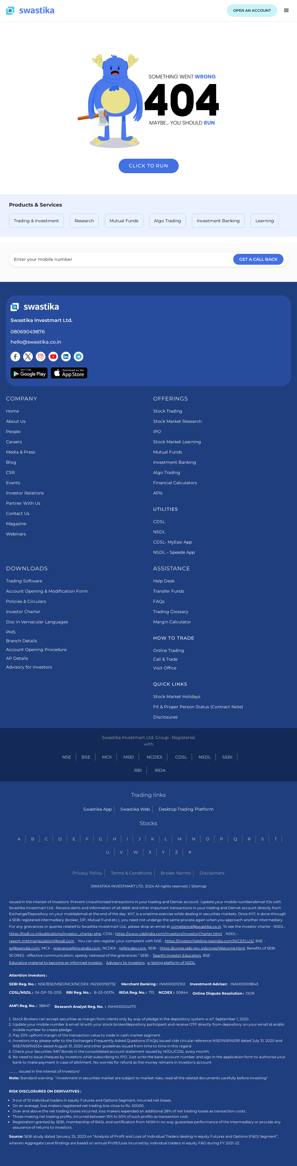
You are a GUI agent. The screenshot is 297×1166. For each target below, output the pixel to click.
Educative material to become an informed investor (56, 962)
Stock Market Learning (177, 441)
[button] (286, 10)
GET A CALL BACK (258, 259)
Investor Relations (25, 493)
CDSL (159, 521)
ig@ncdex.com (132, 948)
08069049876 (28, 332)
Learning (264, 220)
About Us (16, 421)
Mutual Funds (124, 220)
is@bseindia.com (24, 948)
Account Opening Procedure (36, 649)
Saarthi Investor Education (177, 955)
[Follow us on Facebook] (15, 356)
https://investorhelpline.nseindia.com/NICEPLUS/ (209, 941)
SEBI (227, 757)
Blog (11, 462)
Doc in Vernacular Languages (37, 622)
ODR (250, 993)
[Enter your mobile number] (148, 259)
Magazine (16, 523)
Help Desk (164, 581)
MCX (107, 757)
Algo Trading (167, 220)
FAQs (159, 601)
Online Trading (168, 650)
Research (84, 220)
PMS (11, 632)
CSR (10, 472)
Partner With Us (23, 503)
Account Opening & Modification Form (47, 591)
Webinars (16, 534)
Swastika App (97, 809)
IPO (157, 431)
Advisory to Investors (125, 962)
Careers (14, 441)
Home (12, 411)
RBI (138, 770)
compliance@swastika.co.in (196, 926)
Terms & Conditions (131, 873)
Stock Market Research (177, 421)
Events (13, 482)
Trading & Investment (36, 220)
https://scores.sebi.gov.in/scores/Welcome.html (202, 948)
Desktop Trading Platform (186, 809)
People (13, 431)
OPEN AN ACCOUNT (252, 10)
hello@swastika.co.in (36, 342)
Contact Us (17, 513)
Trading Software (24, 581)
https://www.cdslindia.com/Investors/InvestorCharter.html (168, 933)
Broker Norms (176, 873)
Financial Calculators (175, 482)
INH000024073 (122, 1006)
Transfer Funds (168, 591)
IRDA (160, 770)
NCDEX (154, 757)
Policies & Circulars (26, 601)
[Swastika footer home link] (35, 307)
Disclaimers (212, 873)
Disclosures (165, 717)
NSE (66, 757)
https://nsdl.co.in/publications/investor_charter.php (55, 933)
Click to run (148, 166)
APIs (157, 493)
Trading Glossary (170, 611)
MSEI (128, 757)
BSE (86, 757)
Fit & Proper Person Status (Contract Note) (198, 706)
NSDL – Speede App (174, 552)
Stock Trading (167, 411)
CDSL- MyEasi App (172, 542)
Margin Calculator (172, 622)
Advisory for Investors (29, 667)
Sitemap (198, 886)
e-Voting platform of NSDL (171, 962)
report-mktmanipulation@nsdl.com (41, 941)
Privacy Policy (87, 873)
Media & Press (20, 452)
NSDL (159, 532)
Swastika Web (135, 809)
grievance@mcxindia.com (77, 948)
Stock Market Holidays (176, 696)
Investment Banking (218, 220)
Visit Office (164, 668)
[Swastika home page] (30, 11)
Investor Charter (23, 611)
